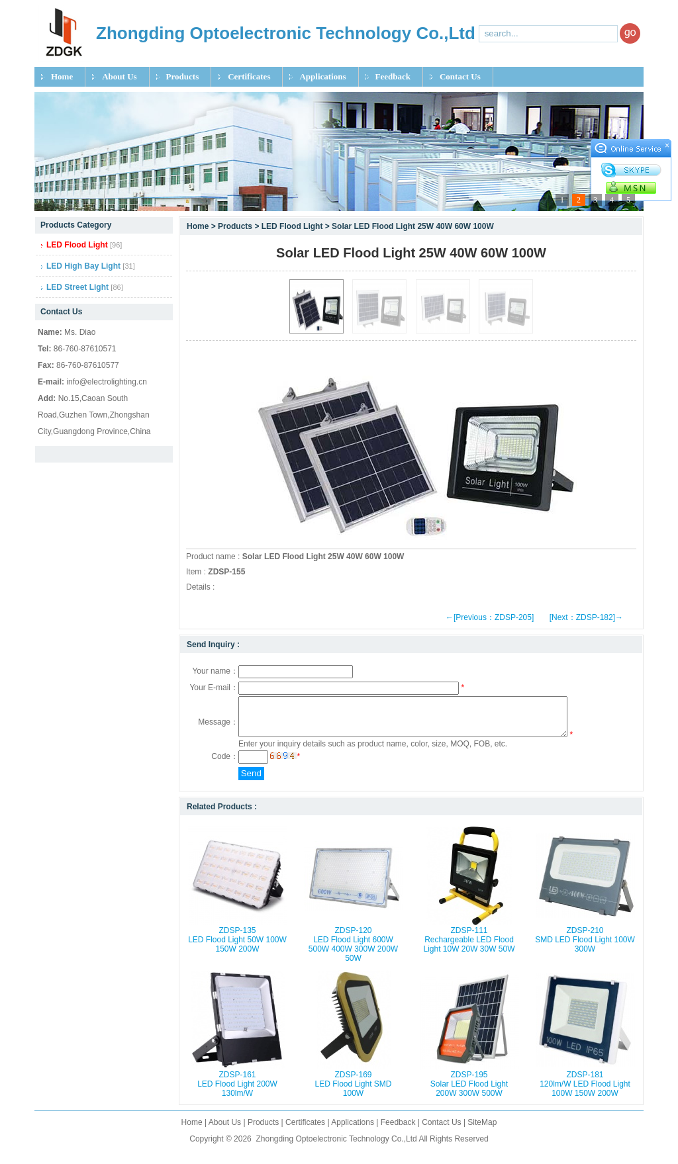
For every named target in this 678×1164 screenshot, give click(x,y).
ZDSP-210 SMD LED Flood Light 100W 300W (585, 948)
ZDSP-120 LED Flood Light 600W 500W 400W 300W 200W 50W (353, 952)
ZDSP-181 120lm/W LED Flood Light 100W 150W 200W (585, 1092)
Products (182, 76)
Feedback (393, 76)
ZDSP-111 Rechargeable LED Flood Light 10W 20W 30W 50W (468, 948)
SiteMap (482, 1130)
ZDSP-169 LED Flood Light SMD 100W (353, 1092)
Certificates (249, 76)
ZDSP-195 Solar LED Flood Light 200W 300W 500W (469, 1092)
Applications (322, 76)
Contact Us (460, 76)
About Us (119, 76)
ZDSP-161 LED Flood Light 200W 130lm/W (237, 1092)
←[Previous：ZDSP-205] (490, 617)
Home (62, 76)
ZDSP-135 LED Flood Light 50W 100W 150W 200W (237, 948)
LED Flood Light (292, 226)
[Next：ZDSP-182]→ (586, 617)
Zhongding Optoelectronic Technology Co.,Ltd (336, 1146)
